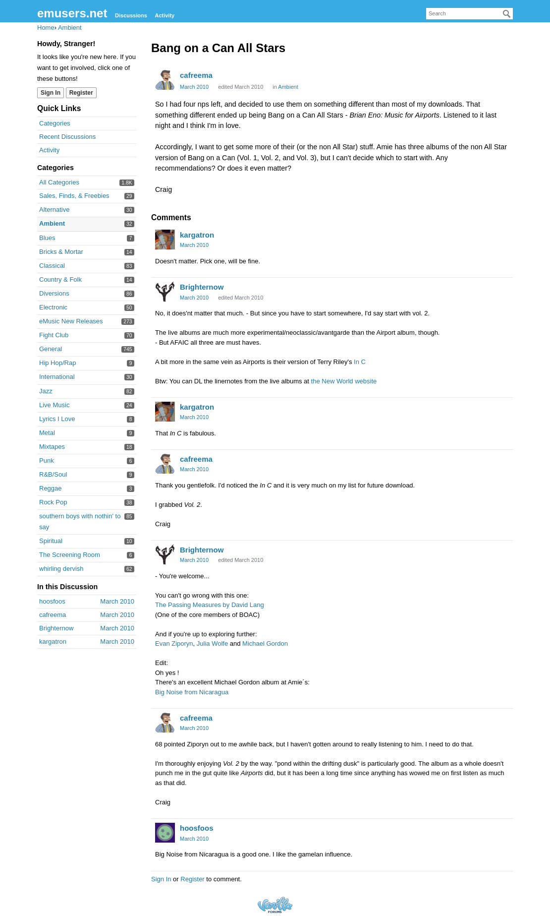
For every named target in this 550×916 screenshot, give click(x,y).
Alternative (54, 209)
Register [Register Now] (81, 92)
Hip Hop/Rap (57, 362)
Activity (164, 15)
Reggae (50, 488)
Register (192, 879)
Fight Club (53, 335)
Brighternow (201, 287)
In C (360, 362)
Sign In (161, 879)
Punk (46, 460)
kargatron (197, 235)
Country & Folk (60, 279)
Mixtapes (52, 446)
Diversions (54, 293)
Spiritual (50, 541)
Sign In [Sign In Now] (50, 92)
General (50, 349)
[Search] (507, 14)
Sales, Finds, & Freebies (74, 195)
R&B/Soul (53, 474)
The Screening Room (69, 554)
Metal (47, 432)
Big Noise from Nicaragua (191, 692)
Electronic (53, 307)
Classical (52, 265)
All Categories (59, 182)
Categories (54, 123)
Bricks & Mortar (61, 251)
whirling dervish (61, 568)
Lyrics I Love (57, 419)
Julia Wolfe (212, 643)
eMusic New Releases (71, 321)
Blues (47, 238)
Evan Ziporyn (174, 643)
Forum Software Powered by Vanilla (275, 905)
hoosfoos (197, 828)
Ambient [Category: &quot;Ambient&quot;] (288, 87)
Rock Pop (53, 502)
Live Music (54, 405)
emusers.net (72, 13)
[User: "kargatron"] (165, 239)
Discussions (131, 15)
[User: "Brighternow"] (165, 292)
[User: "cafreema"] (165, 80)
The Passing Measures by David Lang (209, 605)
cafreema (196, 75)
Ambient (52, 223)
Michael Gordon (265, 643)
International (57, 376)
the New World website (344, 381)
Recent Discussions (67, 136)
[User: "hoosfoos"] (165, 833)
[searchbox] (469, 13)
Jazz (46, 391)
